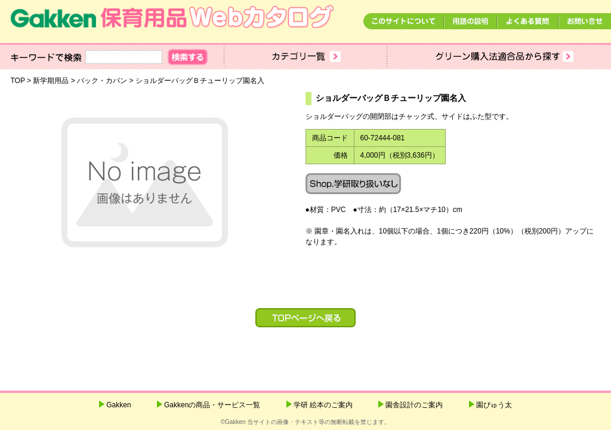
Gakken (118, 405)
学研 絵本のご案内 (323, 405)
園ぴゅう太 (494, 405)
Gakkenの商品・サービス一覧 (212, 405)
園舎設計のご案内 (414, 405)
